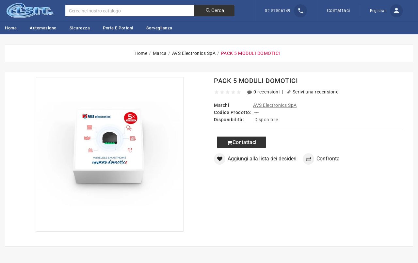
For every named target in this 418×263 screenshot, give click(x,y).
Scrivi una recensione (312, 91)
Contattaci (338, 10)
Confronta (321, 159)
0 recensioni (264, 91)
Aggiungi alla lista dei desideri (255, 159)
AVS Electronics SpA (275, 105)
